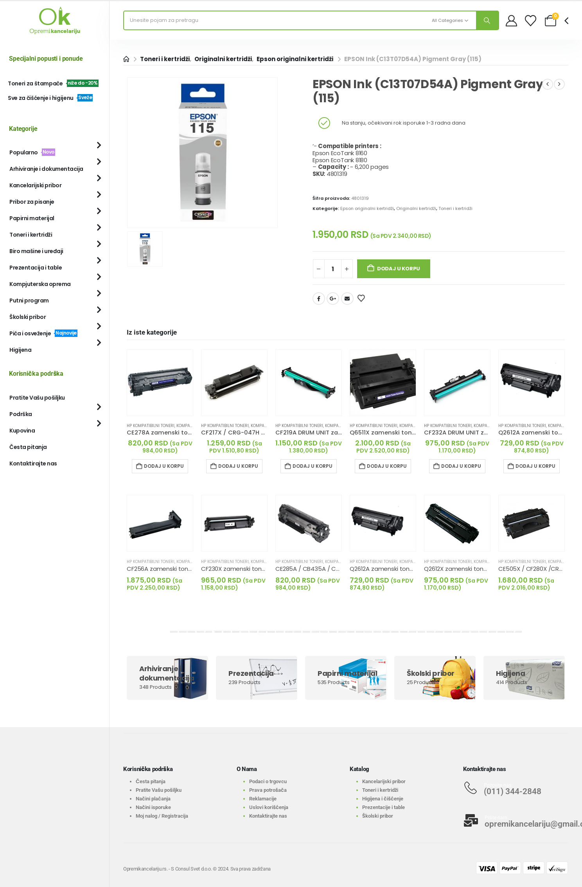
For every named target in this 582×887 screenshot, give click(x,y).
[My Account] (511, 20)
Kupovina (22, 430)
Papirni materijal (31, 218)
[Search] (487, 20)
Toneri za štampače (53, 83)
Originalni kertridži (416, 208)
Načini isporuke (153, 807)
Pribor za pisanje (31, 202)
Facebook (319, 298)
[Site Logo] (54, 20)
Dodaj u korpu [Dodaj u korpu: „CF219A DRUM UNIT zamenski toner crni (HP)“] (312, 466)
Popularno (32, 152)
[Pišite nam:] (516, 820)
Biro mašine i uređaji (36, 251)
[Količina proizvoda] (332, 268)
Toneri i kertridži (455, 208)
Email (347, 298)
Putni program (29, 300)
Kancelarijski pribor (35, 185)
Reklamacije (263, 799)
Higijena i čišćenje (382, 799)
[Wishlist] (530, 20)
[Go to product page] (160, 383)
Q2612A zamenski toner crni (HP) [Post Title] (395, 569)
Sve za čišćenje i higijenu (50, 98)
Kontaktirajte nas (33, 463)
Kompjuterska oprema (40, 284)
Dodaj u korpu (398, 268)
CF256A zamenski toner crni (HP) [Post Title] (173, 569)
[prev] (547, 84)
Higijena (20, 350)
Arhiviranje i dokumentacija (46, 169)
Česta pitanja (28, 447)
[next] (559, 84)
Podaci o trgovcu (268, 781)
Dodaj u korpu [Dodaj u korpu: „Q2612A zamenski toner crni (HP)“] (535, 466)
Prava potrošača (268, 790)
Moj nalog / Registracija (162, 816)
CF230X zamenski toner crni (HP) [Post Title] (247, 569)
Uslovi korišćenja (268, 807)
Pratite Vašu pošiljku (37, 398)
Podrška (20, 414)
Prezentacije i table (383, 807)
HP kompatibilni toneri (150, 426)
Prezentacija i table (35, 268)
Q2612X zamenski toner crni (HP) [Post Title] (469, 569)
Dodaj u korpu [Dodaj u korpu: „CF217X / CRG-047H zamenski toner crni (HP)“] (238, 466)
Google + (333, 298)
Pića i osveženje (43, 333)
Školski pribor (27, 317)
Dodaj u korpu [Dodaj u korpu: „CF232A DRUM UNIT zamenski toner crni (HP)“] (461, 466)
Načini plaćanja (153, 799)
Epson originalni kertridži (367, 208)
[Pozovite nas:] (516, 788)
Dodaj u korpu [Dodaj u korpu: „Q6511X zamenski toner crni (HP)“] (387, 466)
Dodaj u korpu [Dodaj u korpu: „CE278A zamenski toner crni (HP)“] (164, 466)
